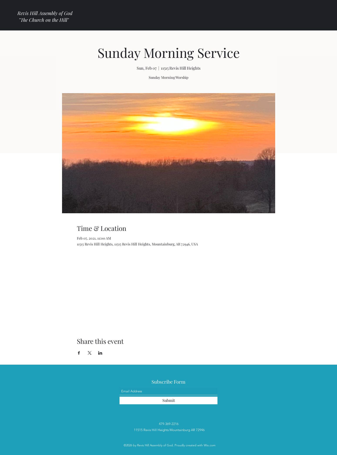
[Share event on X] (90, 353)
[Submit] (168, 400)
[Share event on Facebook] (79, 353)
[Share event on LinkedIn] (100, 353)
